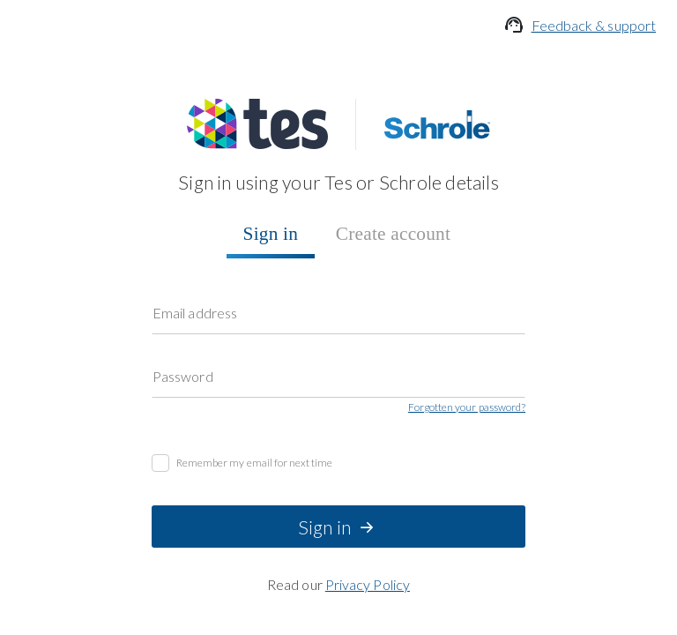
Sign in (27, 177)
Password (193, 228)
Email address (206, 210)
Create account (49, 193)
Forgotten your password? (80, 265)
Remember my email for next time (125, 283)
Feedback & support (108, 44)
